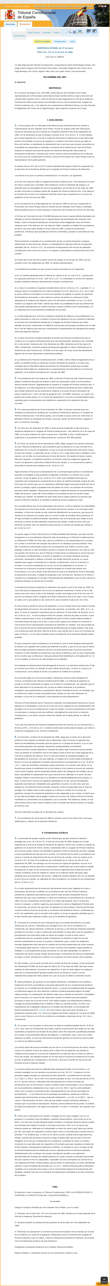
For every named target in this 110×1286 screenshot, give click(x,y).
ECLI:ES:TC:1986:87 (55, 57)
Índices (57, 32)
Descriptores (19, 36)
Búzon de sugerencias (88, 31)
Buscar (70, 31)
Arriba (104, 1282)
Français (105, 6)
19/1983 (42, 1010)
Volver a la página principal (17, 6)
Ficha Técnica (34, 32)
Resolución (25, 24)
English (102, 6)
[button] (42, 41)
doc (74, 31)
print (80, 31)
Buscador (10, 24)
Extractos (47, 32)
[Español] (99, 6)
